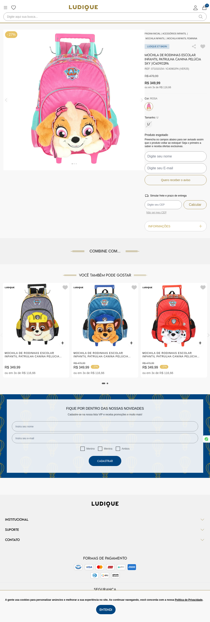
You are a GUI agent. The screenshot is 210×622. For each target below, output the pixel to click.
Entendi (105, 609)
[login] (195, 8)
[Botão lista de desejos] (13, 7)
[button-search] (200, 16)
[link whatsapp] (206, 439)
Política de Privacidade (189, 599)
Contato (105, 539)
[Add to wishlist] (203, 46)
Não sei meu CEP (156, 212)
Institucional (105, 519)
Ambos (126, 448)
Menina (108, 448)
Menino (90, 448)
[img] (142, 100)
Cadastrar (105, 461)
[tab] (103, 383)
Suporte (105, 529)
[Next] (208, 335)
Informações (175, 226)
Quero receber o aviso (175, 180)
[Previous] (1, 335)
